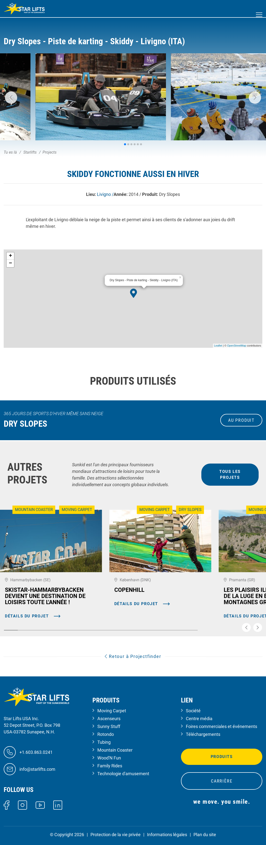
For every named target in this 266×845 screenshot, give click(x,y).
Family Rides (109, 765)
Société (193, 710)
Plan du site (204, 834)
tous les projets (230, 474)
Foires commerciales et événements (221, 726)
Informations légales (167, 834)
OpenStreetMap (236, 345)
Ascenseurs (108, 718)
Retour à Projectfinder (133, 656)
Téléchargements (203, 734)
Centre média (199, 718)
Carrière (221, 781)
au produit (241, 420)
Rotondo (105, 734)
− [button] (10, 263)
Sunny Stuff (108, 726)
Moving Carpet (111, 710)
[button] (11, 97)
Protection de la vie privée (115, 834)
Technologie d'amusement (123, 773)
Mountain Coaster (115, 750)
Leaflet (218, 345)
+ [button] (10, 256)
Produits (222, 756)
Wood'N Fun (109, 757)
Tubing (104, 742)
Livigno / (105, 194)
